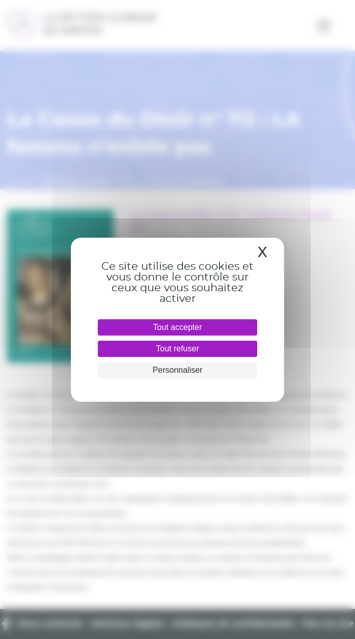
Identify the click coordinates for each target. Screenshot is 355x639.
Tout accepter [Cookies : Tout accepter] (177, 327)
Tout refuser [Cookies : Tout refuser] (177, 348)
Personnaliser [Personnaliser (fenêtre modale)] (178, 370)
